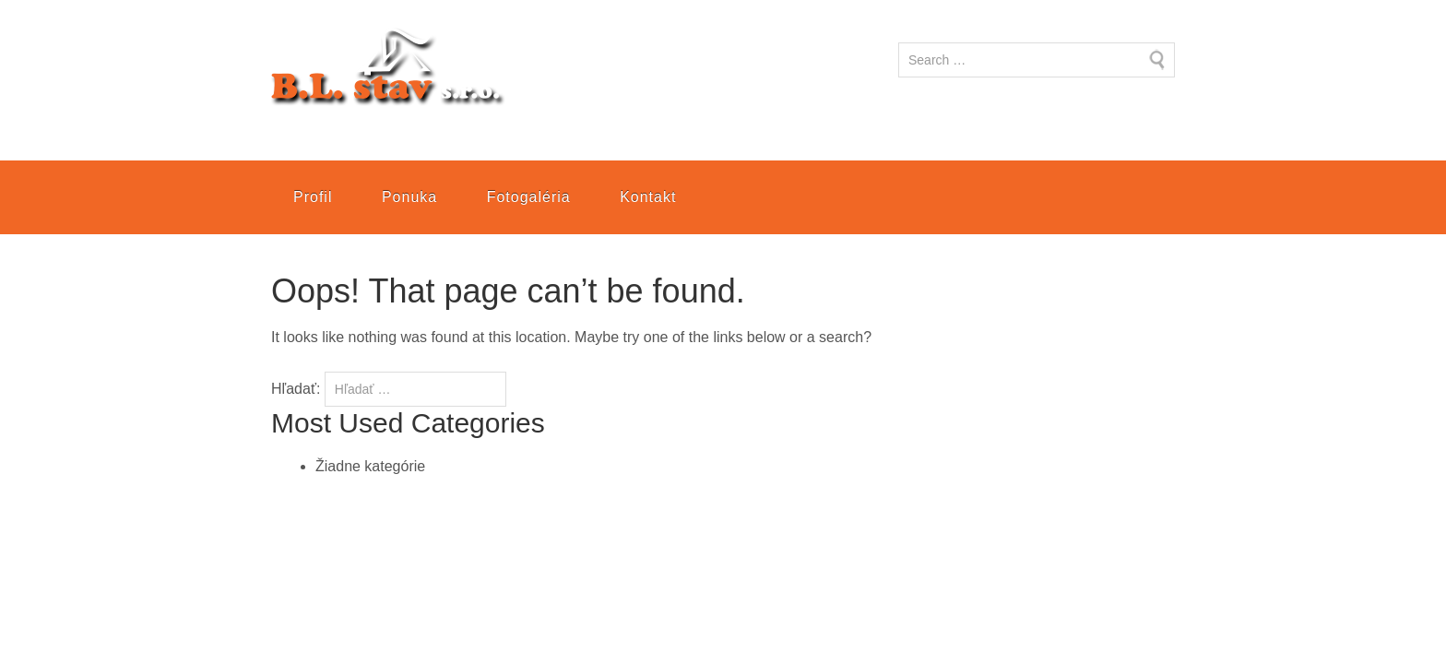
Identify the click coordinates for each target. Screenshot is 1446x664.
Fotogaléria (529, 197)
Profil (312, 197)
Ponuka (409, 197)
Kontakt (648, 197)
